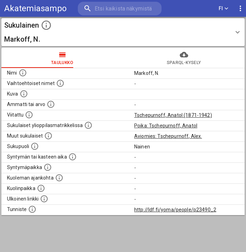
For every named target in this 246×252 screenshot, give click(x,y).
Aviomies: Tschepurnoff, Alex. (168, 136)
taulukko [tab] (62, 58)
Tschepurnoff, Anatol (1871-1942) (173, 115)
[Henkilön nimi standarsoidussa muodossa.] (22, 72)
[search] (120, 8)
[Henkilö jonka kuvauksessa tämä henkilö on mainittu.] (29, 114)
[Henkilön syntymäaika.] (72, 156)
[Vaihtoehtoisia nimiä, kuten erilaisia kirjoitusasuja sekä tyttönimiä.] (60, 83)
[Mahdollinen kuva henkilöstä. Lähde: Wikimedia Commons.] (23, 93)
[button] (123, 32)
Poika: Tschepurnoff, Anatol (165, 125)
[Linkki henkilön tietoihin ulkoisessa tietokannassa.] (44, 198)
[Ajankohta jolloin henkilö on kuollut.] (59, 177)
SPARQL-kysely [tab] (184, 58)
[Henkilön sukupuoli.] (34, 146)
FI (223, 8)
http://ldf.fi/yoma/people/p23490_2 (175, 209)
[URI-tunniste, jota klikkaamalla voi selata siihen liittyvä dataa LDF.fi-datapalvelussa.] (32, 209)
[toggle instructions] (46, 25)
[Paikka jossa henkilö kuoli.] (41, 188)
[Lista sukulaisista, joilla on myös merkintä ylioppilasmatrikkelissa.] (88, 125)
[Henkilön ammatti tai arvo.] (50, 104)
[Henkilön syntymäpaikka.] (47, 167)
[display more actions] (240, 8)
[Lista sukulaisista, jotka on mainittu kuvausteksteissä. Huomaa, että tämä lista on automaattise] (48, 135)
